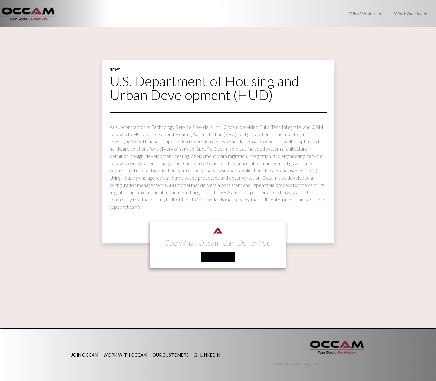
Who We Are (365, 13)
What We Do (410, 13)
